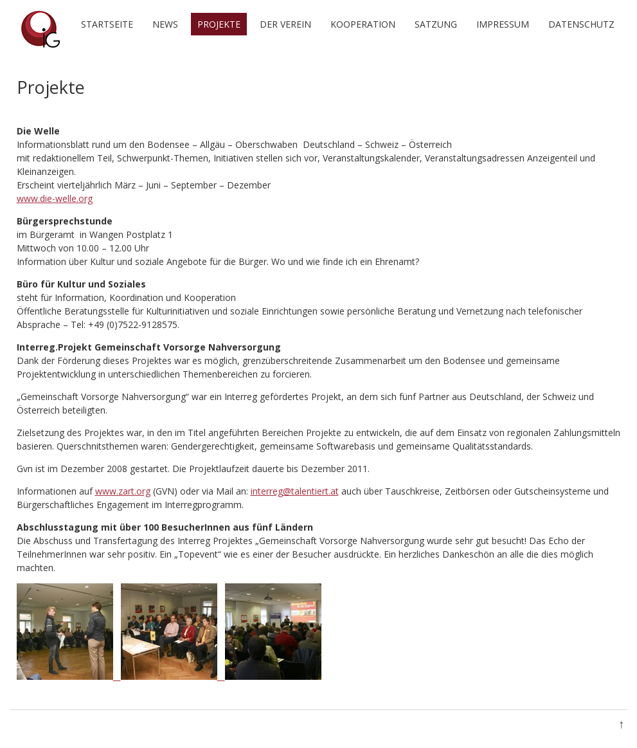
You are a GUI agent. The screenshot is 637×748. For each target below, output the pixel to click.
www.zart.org (122, 491)
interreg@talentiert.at (295, 491)
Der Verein (285, 24)
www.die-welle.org (55, 198)
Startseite (107, 24)
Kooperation (362, 24)
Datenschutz (581, 24)
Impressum (502, 24)
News (165, 24)
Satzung (436, 24)
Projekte (218, 24)
